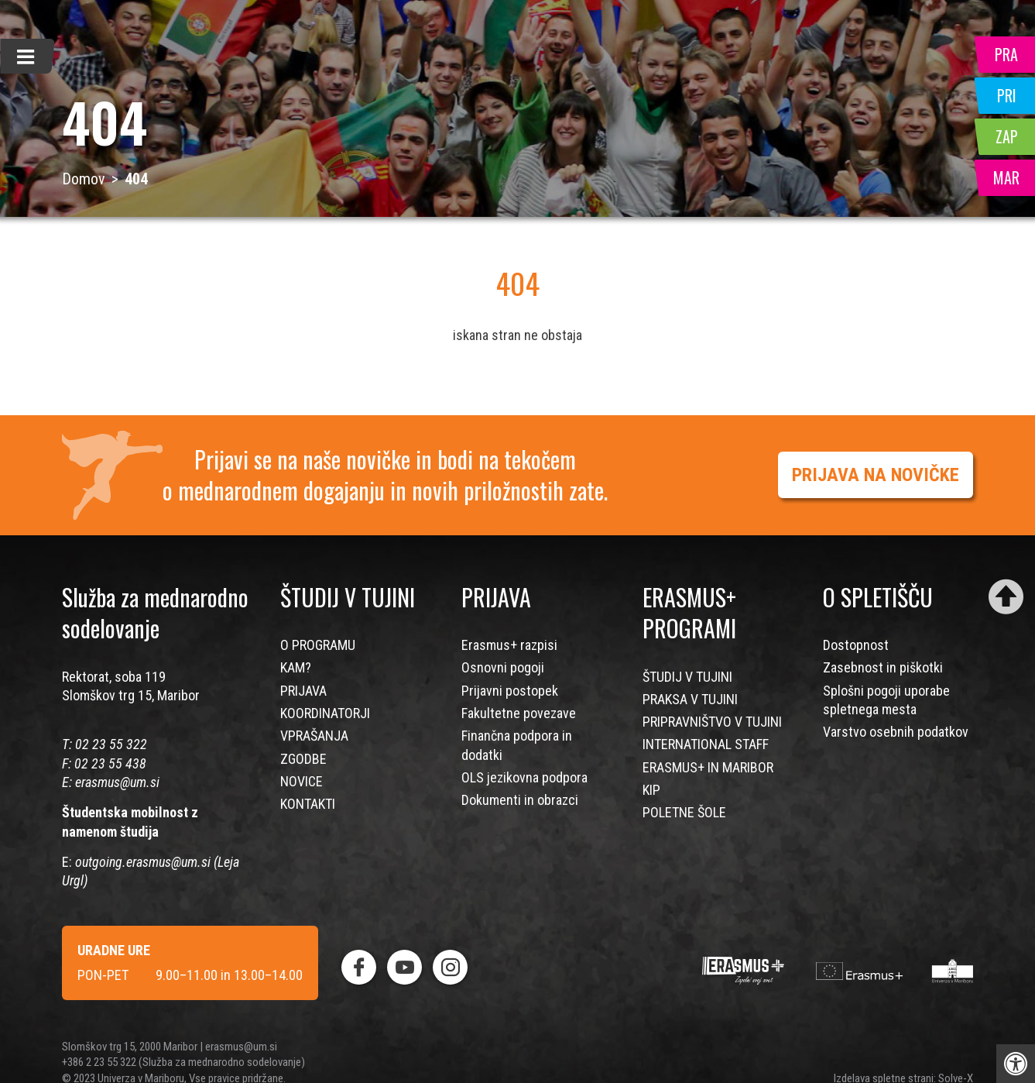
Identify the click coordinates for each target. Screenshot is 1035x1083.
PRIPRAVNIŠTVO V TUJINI (712, 721)
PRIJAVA (303, 690)
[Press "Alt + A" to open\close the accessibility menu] (1015, 1063)
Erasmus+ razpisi (509, 645)
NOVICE (301, 781)
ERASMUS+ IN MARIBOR (708, 767)
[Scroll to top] (1006, 596)
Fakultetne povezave (518, 713)
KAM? (295, 667)
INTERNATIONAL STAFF (706, 744)
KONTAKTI (307, 804)
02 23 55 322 (111, 744)
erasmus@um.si (117, 782)
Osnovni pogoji (502, 667)
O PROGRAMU (317, 645)
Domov (83, 179)
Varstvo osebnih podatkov (895, 732)
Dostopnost (856, 645)
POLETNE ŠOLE (684, 812)
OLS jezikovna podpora (524, 777)
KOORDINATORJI (325, 713)
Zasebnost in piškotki (883, 667)
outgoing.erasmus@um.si (143, 862)
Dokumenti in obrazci (519, 800)
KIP (651, 790)
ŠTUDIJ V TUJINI (687, 677)
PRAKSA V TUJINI (690, 699)
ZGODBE (303, 759)
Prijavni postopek (509, 690)
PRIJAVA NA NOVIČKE (875, 475)
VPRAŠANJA (314, 735)
